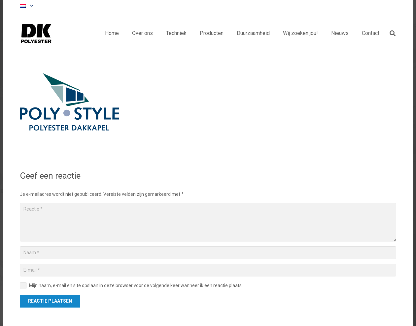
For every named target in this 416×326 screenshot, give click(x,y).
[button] (26, 6)
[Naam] (208, 252)
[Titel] (36, 33)
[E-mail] (208, 270)
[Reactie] (208, 222)
